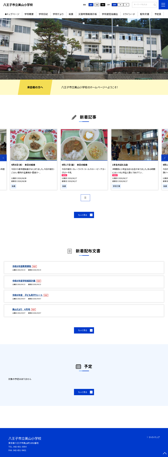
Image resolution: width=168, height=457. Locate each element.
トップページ (13, 14)
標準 (114, 5)
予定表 (157, 14)
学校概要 (29, 14)
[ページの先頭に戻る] (164, 453)
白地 (97, 5)
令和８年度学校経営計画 (24, 280)
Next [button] (164, 158)
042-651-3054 (19, 446)
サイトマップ (154, 437)
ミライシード (129, 14)
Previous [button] (3, 158)
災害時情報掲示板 (87, 14)
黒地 (103, 5)
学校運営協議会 (110, 14)
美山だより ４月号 (21, 309)
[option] (84, 49)
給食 (71, 14)
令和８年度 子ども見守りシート (27, 294)
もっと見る (82, 214)
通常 (91, 5)
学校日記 (43, 14)
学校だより (58, 14)
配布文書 (144, 14)
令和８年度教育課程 (22, 266)
